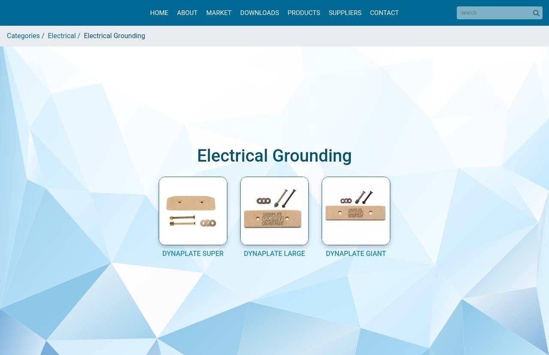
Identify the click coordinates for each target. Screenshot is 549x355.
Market (219, 13)
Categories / (27, 36)
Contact (384, 13)
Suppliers (345, 13)
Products (304, 13)
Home (159, 13)
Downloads (259, 13)
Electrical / (66, 36)
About (187, 13)
